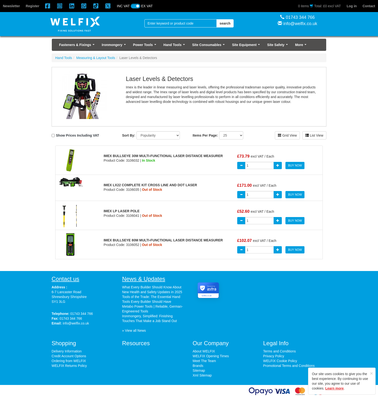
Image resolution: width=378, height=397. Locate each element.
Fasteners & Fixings (77, 46)
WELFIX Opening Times (211, 356)
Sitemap (199, 370)
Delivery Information (67, 351)
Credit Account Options (69, 356)
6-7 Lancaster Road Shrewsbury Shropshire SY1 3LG (69, 297)
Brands (198, 366)
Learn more (334, 388)
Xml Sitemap (202, 375)
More (301, 46)
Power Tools (145, 46)
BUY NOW (295, 165)
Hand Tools (175, 46)
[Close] (371, 373)
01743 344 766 (300, 17)
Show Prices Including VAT (77, 135)
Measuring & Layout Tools (95, 58)
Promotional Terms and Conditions (289, 366)
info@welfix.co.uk (300, 23)
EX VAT (147, 6)
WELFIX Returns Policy (69, 366)
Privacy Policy (273, 356)
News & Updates (143, 279)
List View (314, 135)
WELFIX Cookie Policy (280, 361)
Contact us (65, 279)
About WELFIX (204, 351)
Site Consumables (209, 46)
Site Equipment (247, 46)
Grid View (287, 135)
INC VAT (123, 6)
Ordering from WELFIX (69, 361)
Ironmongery (115, 46)
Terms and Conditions (279, 351)
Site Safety (278, 46)
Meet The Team (204, 361)
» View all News (134, 330)
